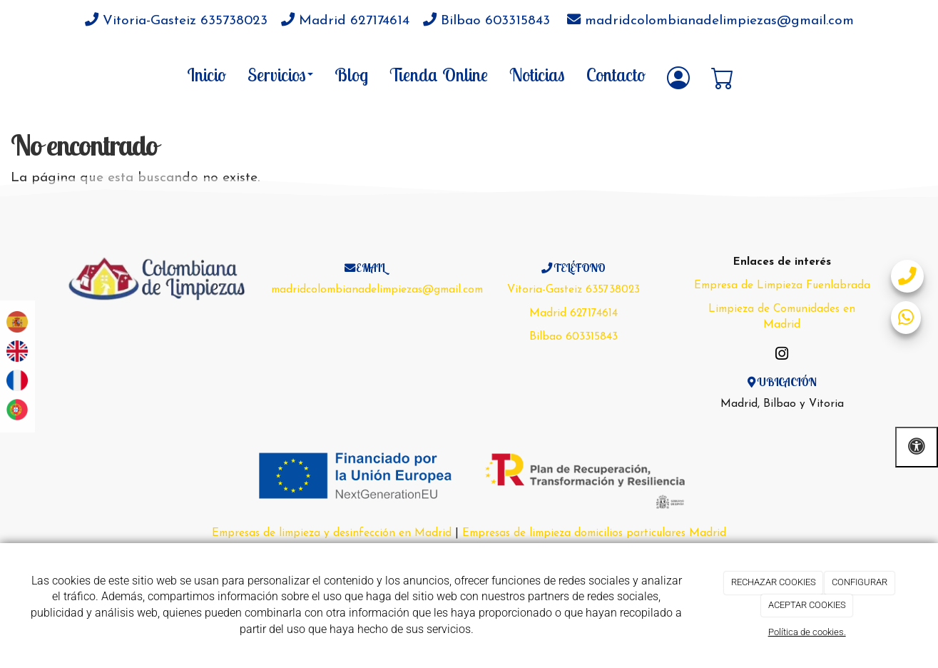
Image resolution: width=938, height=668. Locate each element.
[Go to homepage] (59, 74)
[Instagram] (782, 355)
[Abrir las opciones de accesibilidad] (916, 447)
